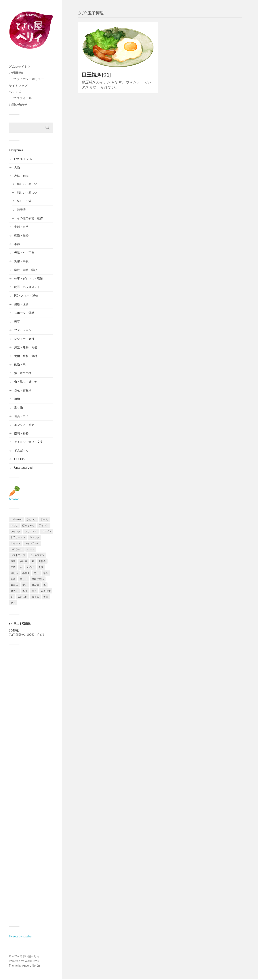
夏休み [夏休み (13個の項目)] (42, 561)
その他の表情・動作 (30, 218)
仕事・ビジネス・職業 (28, 278)
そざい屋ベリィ (29, 956)
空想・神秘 (21, 433)
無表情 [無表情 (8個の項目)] (35, 585)
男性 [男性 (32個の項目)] (24, 590)
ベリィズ (15, 92)
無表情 (21, 209)
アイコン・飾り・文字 (28, 441)
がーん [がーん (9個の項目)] (44, 519)
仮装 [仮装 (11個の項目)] (13, 561)
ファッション (22, 330)
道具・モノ (21, 416)
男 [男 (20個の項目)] (44, 585)
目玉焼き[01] (96, 75)
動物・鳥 (20, 364)
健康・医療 (21, 304)
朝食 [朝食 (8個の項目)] (13, 579)
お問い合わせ (18, 104)
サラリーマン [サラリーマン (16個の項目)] (18, 537)
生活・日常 (21, 226)
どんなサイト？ (20, 66)
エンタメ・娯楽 (24, 424)
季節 (17, 244)
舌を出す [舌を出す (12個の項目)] (46, 590)
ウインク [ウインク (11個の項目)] (15, 531)
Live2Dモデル (23, 159)
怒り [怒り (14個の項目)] (36, 573)
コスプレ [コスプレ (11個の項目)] (46, 531)
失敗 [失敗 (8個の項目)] (13, 567)
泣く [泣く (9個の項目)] (24, 585)
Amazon (14, 497)
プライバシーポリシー (28, 79)
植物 (17, 399)
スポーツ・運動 (24, 313)
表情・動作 (21, 176)
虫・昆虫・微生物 (25, 381)
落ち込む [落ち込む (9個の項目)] (22, 596)
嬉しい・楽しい (27, 184)
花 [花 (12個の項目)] (12, 596)
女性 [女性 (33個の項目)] (40, 567)
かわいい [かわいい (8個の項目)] (31, 519)
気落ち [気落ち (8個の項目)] (14, 585)
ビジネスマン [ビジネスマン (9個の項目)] (37, 555)
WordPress (32, 961)
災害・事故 (21, 261)
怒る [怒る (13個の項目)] (45, 573)
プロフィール (22, 98)
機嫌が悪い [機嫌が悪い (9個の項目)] (38, 579)
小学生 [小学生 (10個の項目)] (26, 573)
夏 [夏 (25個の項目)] (33, 561)
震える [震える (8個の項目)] (35, 596)
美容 (17, 321)
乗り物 (18, 407)
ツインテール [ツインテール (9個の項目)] (32, 543)
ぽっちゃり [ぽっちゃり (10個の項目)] (28, 525)
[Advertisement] (31, 785)
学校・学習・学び (25, 270)
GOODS (19, 459)
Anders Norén (31, 965)
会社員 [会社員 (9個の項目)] (23, 561)
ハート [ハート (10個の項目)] (30, 549)
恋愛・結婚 (21, 235)
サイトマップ (18, 85)
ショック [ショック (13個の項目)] (34, 537)
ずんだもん (21, 450)
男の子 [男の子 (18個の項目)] (14, 590)
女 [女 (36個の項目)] (21, 567)
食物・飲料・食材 (25, 356)
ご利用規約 (16, 73)
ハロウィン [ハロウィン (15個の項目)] (17, 549)
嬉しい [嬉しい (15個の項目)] (14, 573)
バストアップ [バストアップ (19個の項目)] (18, 555)
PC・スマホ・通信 (26, 295)
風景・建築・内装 (25, 347)
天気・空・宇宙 (24, 252)
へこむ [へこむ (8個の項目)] (14, 525)
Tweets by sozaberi (21, 936)
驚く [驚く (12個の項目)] (13, 602)
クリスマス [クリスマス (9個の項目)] (31, 531)
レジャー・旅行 (24, 338)
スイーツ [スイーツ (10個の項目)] (15, 543)
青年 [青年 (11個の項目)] (45, 596)
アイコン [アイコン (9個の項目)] (44, 525)
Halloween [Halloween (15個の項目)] (16, 519)
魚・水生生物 (22, 373)
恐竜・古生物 (22, 390)
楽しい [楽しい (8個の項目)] (23, 579)
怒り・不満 (24, 201)
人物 (17, 167)
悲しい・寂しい (27, 192)
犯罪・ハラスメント (27, 287)
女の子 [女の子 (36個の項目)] (30, 567)
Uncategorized (23, 467)
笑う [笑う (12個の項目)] (34, 590)
